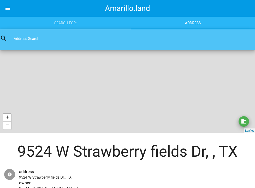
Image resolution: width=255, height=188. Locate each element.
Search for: (65, 23)
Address (193, 23)
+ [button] (7, 118)
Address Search (26, 39)
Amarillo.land (127, 8)
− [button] (7, 126)
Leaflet (249, 130)
